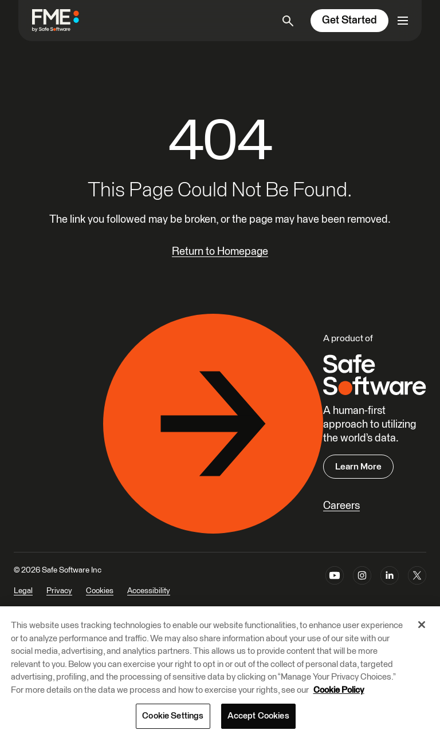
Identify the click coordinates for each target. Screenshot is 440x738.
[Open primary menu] (403, 20)
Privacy (59, 591)
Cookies (99, 591)
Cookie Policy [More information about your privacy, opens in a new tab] (338, 690)
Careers (341, 505)
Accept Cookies (258, 716)
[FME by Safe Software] (67, 20)
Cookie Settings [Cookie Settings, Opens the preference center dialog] (172, 716)
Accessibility (148, 591)
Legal (23, 591)
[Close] (421, 624)
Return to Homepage (220, 251)
